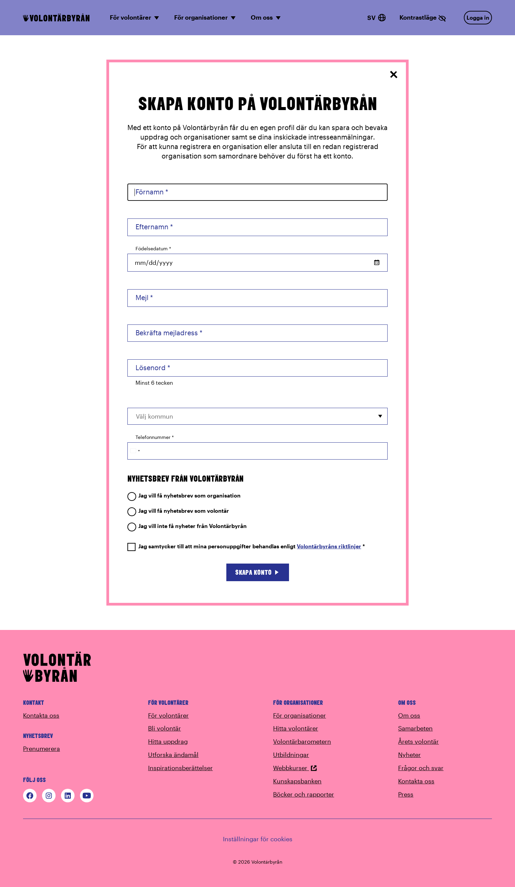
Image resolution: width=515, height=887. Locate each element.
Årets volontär (418, 741)
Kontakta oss (41, 715)
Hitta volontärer (295, 728)
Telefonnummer (155, 437)
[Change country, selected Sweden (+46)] (135, 451)
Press (405, 794)
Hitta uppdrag (168, 741)
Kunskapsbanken (297, 781)
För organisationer (299, 715)
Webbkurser (295, 768)
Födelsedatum (153, 248)
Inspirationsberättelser (180, 768)
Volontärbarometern (302, 741)
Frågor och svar (421, 768)
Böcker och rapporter (303, 794)
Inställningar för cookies (257, 839)
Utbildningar (291, 754)
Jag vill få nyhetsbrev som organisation (184, 495)
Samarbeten (415, 728)
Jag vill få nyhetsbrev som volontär (178, 510)
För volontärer (168, 715)
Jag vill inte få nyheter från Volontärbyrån (187, 526)
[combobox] (257, 416)
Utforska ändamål (173, 754)
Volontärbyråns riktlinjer (329, 546)
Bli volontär (164, 728)
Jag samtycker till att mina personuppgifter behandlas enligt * (246, 546)
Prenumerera (41, 748)
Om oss (409, 715)
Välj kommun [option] (154, 416)
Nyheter (409, 754)
